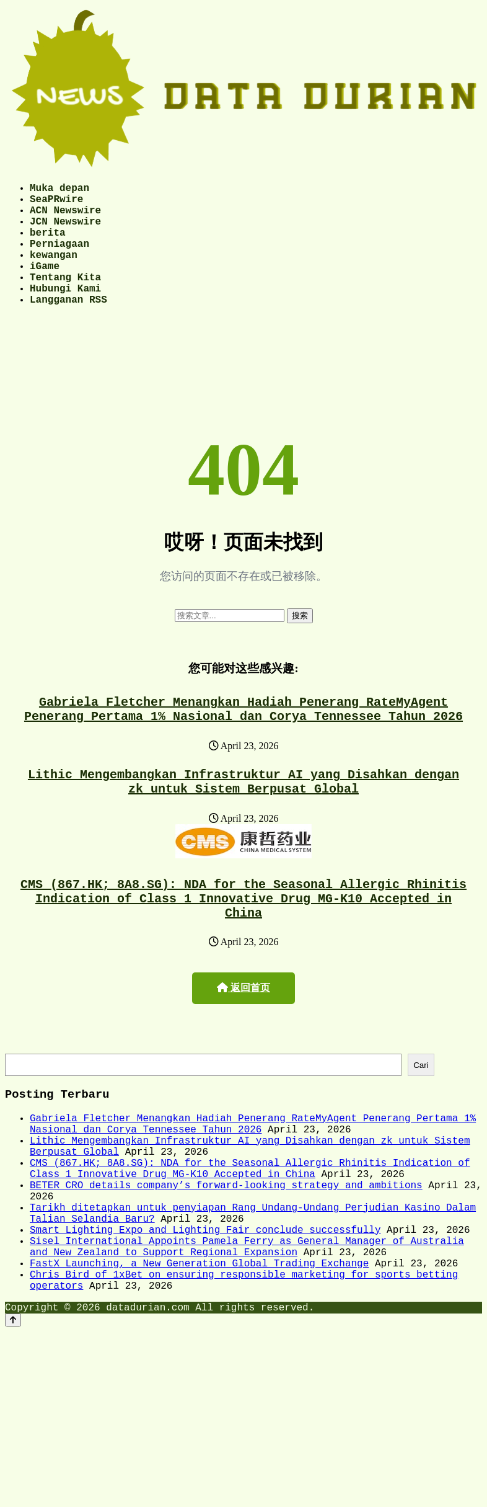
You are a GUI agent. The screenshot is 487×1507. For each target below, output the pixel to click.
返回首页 (243, 1032)
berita (48, 244)
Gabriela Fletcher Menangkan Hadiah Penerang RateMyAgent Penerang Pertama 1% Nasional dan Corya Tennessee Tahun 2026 (243, 739)
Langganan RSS (68, 326)
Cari (420, 1111)
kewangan (53, 271)
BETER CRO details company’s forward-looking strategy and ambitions (226, 1251)
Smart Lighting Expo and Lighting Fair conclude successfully (205, 1305)
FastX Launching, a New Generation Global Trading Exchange (199, 1346)
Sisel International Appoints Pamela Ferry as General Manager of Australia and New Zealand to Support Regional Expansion (247, 1326)
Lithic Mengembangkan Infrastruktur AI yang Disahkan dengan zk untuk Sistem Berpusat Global (243, 817)
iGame (44, 285)
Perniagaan (59, 258)
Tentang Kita (65, 299)
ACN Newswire (65, 217)
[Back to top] (13, 1410)
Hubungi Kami (65, 312)
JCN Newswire (65, 231)
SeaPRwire (56, 203)
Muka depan (59, 190)
